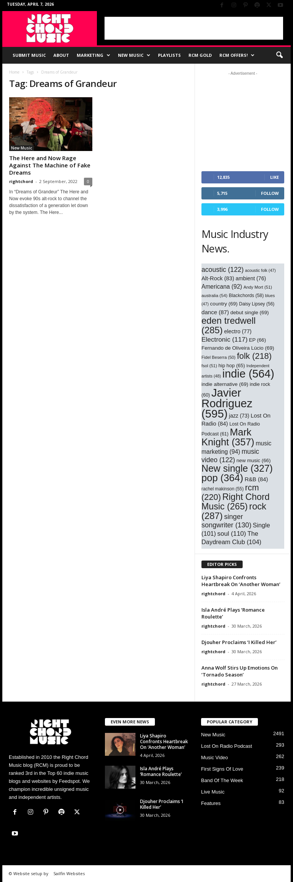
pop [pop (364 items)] (222, 477)
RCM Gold (200, 55)
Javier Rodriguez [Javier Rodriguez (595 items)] (227, 403)
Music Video (214, 757)
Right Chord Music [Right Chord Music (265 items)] (235, 501)
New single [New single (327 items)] (237, 468)
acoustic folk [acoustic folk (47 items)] (260, 270)
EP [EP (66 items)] (257, 340)
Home (14, 72)
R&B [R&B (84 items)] (256, 479)
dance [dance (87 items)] (215, 312)
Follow (270, 193)
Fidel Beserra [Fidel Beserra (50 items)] (218, 357)
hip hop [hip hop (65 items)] (232, 365)
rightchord (21, 181)
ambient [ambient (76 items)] (251, 278)
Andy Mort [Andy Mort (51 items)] (257, 287)
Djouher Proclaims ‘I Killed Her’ (239, 642)
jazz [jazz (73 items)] (239, 416)
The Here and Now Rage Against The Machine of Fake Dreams (49, 165)
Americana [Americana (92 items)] (221, 286)
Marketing (93, 55)
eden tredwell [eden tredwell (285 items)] (228, 325)
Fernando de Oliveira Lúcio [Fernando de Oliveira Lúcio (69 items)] (237, 348)
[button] (279, 55)
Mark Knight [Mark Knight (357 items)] (227, 437)
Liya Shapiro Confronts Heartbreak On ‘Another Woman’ (240, 581)
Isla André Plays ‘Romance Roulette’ (161, 771)
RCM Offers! (236, 55)
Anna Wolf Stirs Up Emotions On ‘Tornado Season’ (239, 671)
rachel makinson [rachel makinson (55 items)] (222, 489)
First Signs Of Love (222, 769)
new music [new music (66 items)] (254, 460)
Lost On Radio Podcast (226, 746)
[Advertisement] (194, 28)
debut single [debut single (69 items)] (249, 312)
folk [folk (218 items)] (254, 356)
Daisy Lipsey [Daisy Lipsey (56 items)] (257, 304)
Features (211, 803)
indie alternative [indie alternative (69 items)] (224, 384)
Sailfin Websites (69, 873)
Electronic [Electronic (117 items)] (224, 339)
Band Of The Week (222, 780)
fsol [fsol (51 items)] (209, 365)
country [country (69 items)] (224, 304)
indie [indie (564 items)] (248, 374)
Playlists (169, 55)
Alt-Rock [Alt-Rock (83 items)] (217, 278)
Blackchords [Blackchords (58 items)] (246, 295)
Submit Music (29, 55)
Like (274, 177)
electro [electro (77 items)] (237, 331)
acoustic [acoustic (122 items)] (222, 269)
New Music (134, 55)
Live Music (212, 792)
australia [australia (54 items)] (214, 295)
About (61, 55)
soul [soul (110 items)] (231, 533)
